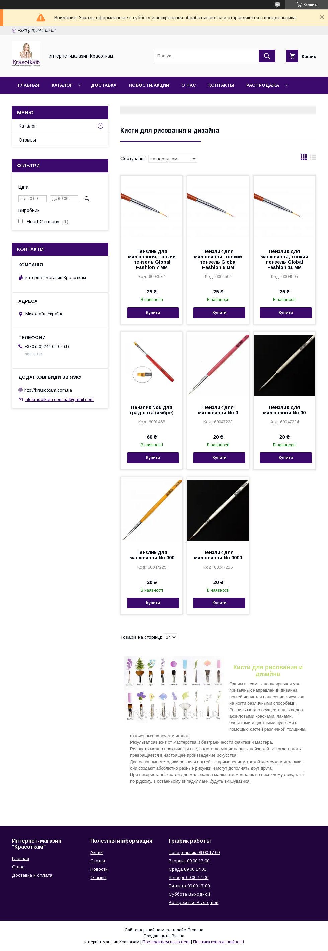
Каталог (62, 85)
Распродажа (262, 85)
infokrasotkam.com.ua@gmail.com (59, 399)
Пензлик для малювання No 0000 (218, 555)
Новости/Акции (149, 85)
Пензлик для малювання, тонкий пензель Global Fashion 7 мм (152, 259)
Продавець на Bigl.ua (164, 936)
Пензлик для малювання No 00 (284, 410)
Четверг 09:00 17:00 (188, 877)
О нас (188, 85)
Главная (28, 85)
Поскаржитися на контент (166, 942)
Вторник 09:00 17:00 (189, 860)
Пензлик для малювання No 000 (151, 555)
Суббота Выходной (189, 894)
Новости (99, 869)
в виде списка (313, 158)
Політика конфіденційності (218, 942)
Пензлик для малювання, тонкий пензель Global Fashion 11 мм (284, 259)
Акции (96, 852)
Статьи (97, 860)
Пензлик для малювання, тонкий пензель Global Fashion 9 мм (218, 259)
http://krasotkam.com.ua (48, 389)
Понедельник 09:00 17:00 (194, 852)
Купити (153, 312)
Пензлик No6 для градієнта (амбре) (152, 410)
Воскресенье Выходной (193, 902)
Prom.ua (195, 930)
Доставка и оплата (32, 875)
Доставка (103, 85)
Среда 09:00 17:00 (187, 869)
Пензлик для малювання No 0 (218, 410)
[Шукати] (267, 56)
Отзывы (27, 140)
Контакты (221, 85)
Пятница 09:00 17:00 (189, 885)
